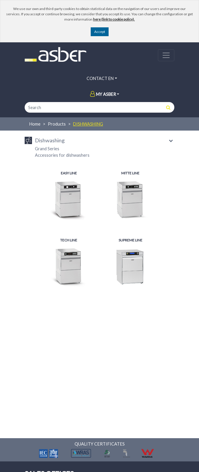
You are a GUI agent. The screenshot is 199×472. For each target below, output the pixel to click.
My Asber (103, 94)
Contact (97, 78)
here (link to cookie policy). (114, 19)
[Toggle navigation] (166, 55)
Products (57, 123)
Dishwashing (88, 123)
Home (35, 123)
